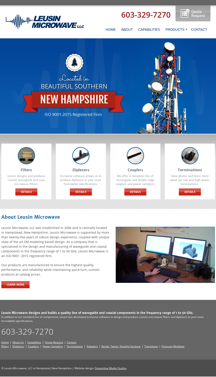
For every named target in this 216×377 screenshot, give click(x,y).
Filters (5, 346)
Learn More (15, 284)
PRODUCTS (176, 29)
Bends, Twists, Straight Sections (121, 346)
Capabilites (34, 342)
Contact (71, 342)
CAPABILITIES (149, 29)
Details (26, 192)
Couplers (33, 346)
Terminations (75, 346)
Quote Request (54, 342)
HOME (111, 29)
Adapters (92, 346)
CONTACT (199, 29)
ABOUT (127, 29)
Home (5, 342)
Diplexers (18, 346)
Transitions (151, 346)
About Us (18, 342)
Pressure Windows (172, 346)
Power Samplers (53, 346)
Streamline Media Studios (111, 368)
